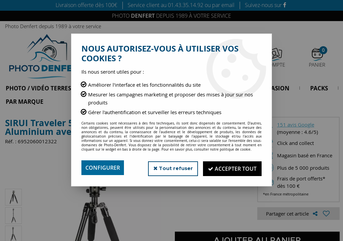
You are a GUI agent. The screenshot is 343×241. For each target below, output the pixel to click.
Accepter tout (231, 167)
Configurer (102, 167)
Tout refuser (171, 167)
